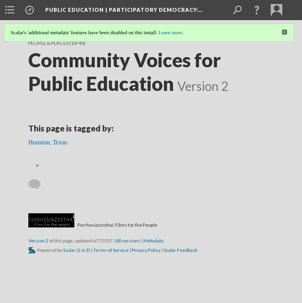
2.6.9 (83, 250)
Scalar (69, 250)
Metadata (154, 241)
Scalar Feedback (180, 250)
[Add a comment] (38, 184)
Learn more (170, 32)
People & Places (48, 43)
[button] (257, 10)
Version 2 (38, 241)
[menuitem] (10, 10)
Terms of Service (111, 250)
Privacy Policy (146, 250)
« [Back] (37, 165)
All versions (128, 241)
